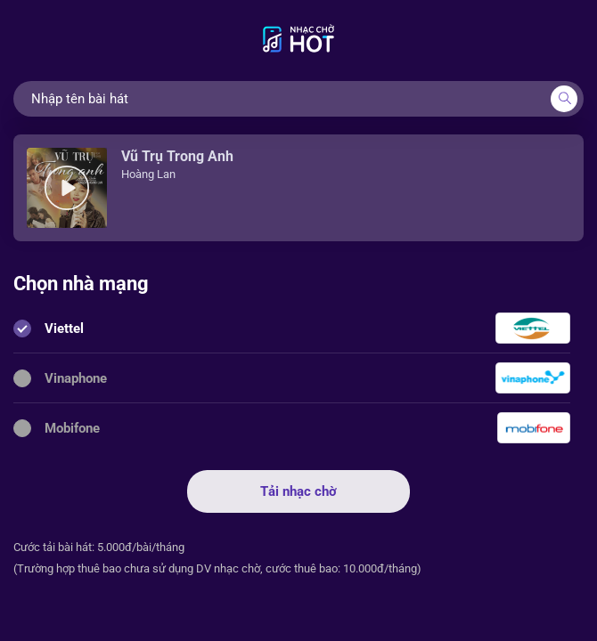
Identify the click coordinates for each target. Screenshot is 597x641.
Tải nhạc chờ (298, 491)
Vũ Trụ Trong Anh (177, 156)
